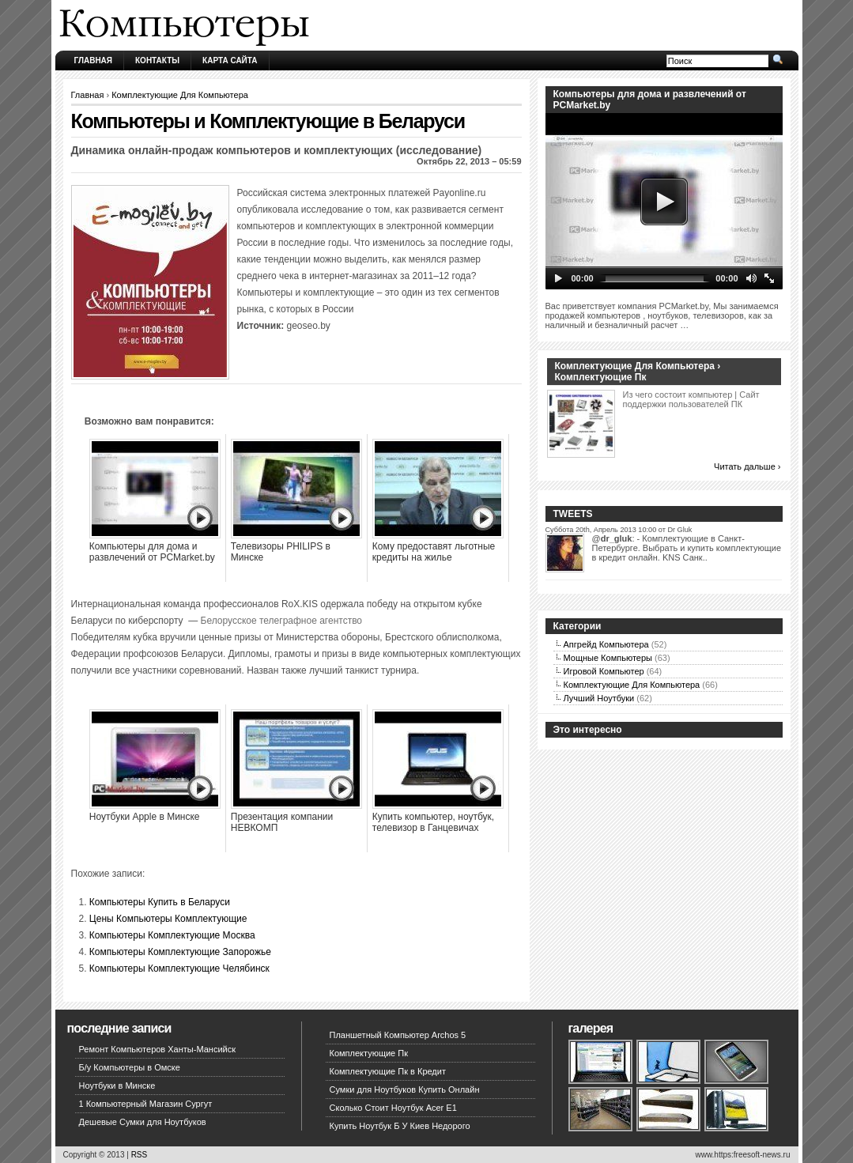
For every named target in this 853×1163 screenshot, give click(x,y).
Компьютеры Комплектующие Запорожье (180, 951)
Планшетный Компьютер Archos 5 (398, 1035)
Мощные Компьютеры (608, 658)
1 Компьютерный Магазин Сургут (146, 1103)
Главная (93, 60)
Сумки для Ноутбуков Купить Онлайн (405, 1089)
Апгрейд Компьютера (606, 644)
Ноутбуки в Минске (117, 1085)
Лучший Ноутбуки (599, 698)
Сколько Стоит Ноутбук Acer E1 (393, 1107)
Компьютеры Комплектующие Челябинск (179, 968)
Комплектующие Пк (369, 1053)
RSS (139, 1154)
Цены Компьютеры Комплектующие (168, 918)
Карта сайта (229, 60)
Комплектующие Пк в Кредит (388, 1071)
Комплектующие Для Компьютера (179, 95)
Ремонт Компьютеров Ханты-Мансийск (157, 1049)
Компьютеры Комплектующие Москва (172, 935)
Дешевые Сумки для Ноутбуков (142, 1122)
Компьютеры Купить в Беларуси (159, 902)
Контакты (157, 60)
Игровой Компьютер (604, 671)
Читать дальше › (747, 466)
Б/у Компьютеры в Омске (129, 1067)
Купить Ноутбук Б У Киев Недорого (400, 1126)
